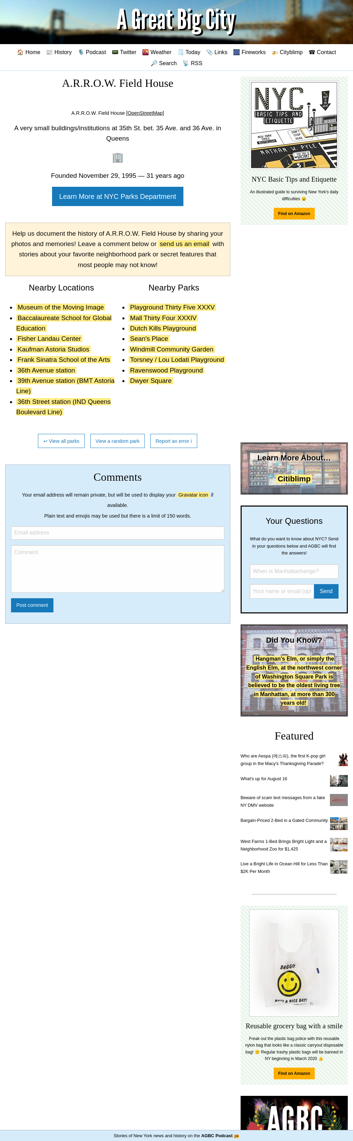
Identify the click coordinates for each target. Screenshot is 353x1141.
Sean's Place (149, 338)
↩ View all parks (61, 441)
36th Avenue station (46, 370)
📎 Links (217, 52)
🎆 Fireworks (249, 52)
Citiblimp (294, 479)
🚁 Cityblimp (287, 52)
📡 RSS (192, 63)
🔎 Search (164, 63)
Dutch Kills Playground (163, 328)
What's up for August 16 (264, 778)
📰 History (59, 52)
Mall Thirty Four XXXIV (163, 318)
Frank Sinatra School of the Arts (64, 359)
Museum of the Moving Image (61, 307)
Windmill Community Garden (171, 349)
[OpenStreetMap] (145, 113)
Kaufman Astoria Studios (53, 349)
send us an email (184, 243)
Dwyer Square (150, 380)
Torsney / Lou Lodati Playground (177, 359)
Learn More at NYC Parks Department (117, 196)
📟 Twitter (124, 52)
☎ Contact (322, 52)
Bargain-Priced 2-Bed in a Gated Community (284, 820)
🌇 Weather (156, 52)
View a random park (117, 441)
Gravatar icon (193, 495)
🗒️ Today (188, 52)
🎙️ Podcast (92, 52)
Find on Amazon (294, 213)
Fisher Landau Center (49, 338)
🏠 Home (28, 52)
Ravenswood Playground (166, 370)
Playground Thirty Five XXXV (172, 307)
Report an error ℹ (173, 441)
